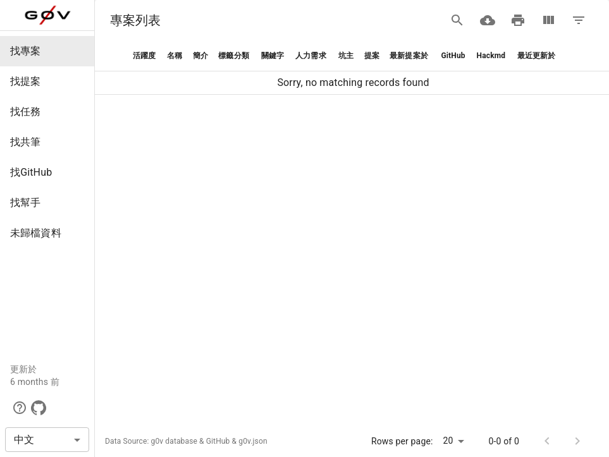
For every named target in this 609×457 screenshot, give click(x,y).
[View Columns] (548, 20)
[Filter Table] (578, 20)
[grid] (352, 67)
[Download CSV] (487, 20)
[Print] (518, 20)
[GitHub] (38, 407)
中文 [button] (24, 440)
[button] (47, 51)
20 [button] (448, 441)
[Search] (457, 20)
